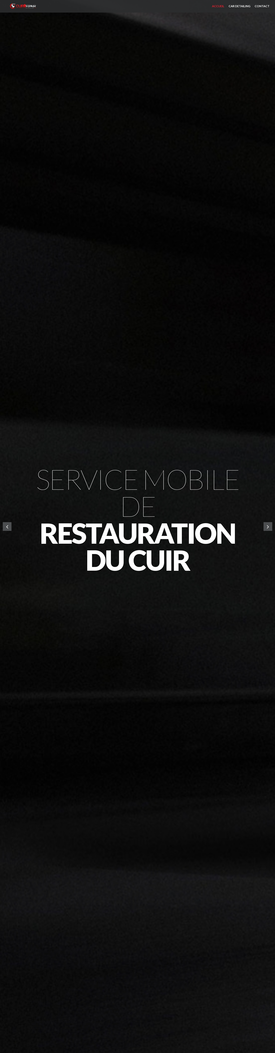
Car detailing (239, 6)
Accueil (218, 6)
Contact (262, 6)
